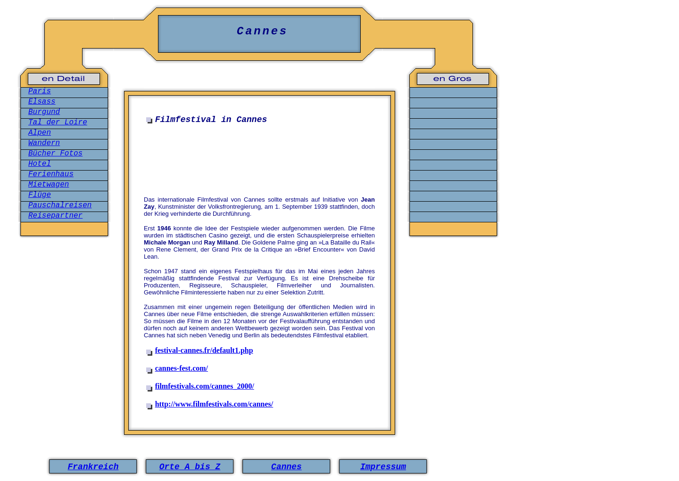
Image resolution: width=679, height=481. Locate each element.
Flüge (39, 195)
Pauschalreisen (59, 205)
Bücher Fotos (55, 153)
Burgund (44, 112)
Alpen (39, 133)
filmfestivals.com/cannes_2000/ (204, 386)
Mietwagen (48, 184)
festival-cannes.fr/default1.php (204, 350)
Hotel (39, 164)
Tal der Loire (57, 122)
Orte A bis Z (190, 467)
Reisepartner (55, 216)
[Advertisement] (261, 157)
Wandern (44, 143)
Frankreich (92, 467)
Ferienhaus (51, 174)
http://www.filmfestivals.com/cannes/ (214, 404)
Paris (39, 91)
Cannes (286, 467)
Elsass (42, 102)
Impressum (383, 467)
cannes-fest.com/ (181, 368)
